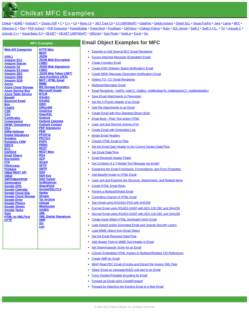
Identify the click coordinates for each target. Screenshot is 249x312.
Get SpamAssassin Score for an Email (116, 247)
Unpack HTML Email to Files (110, 141)
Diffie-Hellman (14, 131)
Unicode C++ (10, 33)
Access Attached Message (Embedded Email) (121, 57)
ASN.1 (8, 56)
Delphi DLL (183, 23)
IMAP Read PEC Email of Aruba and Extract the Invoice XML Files (134, 264)
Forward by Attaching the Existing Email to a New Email (127, 286)
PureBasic (114, 28)
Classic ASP (49, 23)
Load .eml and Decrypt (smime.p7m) (115, 124)
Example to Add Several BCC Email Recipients (122, 51)
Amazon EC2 (13, 60)
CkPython (130, 28)
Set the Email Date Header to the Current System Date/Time (131, 146)
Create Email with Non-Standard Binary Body (121, 113)
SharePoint (46, 186)
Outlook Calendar (51, 121)
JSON (43, 56)
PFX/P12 (45, 135)
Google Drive (13, 200)
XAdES (44, 209)
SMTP (43, 169)
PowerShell (97, 28)
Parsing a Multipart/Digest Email (112, 191)
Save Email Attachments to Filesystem (116, 96)
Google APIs (13, 186)
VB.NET (50, 33)
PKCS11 (45, 138)
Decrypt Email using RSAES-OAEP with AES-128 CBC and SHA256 (136, 214)
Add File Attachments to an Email (113, 107)
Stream (44, 196)
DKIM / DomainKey (17, 125)
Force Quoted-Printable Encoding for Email (119, 275)
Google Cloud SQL (17, 193)
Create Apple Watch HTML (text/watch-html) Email (124, 219)
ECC (7, 148)
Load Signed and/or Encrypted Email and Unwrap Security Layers (134, 225)
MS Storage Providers (54, 87)
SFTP (43, 165)
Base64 (9, 97)
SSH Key (45, 175)
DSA (7, 128)
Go (146, 33)
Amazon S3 (12, 67)
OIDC (42, 104)
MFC (237, 23)
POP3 (43, 141)
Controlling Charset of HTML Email (114, 197)
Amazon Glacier (15, 63)
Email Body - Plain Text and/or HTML (116, 118)
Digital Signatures (16, 135)
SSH (42, 172)
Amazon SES (13, 73)
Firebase (10, 169)
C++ (68, 23)
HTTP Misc (46, 49)
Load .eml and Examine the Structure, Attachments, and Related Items (137, 180)
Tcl (223, 28)
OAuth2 (44, 100)
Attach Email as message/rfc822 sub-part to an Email (126, 270)
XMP (42, 220)
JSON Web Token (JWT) (55, 73)
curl (41, 227)
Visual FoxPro (202, 23)
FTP (7, 162)
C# (75, 23)
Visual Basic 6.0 (32, 33)
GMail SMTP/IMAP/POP (15, 177)
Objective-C (9, 28)
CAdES (9, 108)
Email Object (13, 155)
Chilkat (6, 23)
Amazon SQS (13, 80)
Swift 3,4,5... (210, 28)
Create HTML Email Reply (108, 186)
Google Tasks (13, 210)
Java (217, 23)
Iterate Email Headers (106, 135)
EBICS (8, 145)
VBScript (95, 33)
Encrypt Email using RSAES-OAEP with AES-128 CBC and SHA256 (136, 208)
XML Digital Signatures (55, 216)
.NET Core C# (104, 23)
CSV (7, 114)
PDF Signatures (50, 128)
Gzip (7, 213)
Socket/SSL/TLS (50, 189)
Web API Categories (18, 49)
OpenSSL (45, 114)
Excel (137, 33)
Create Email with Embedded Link (114, 130)
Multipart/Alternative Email (108, 85)
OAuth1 (44, 97)
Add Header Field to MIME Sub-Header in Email (123, 242)
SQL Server (180, 28)
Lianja (227, 23)
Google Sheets (14, 206)
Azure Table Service (18, 94)
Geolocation (12, 182)
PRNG (43, 145)
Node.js (126, 33)
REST (43, 148)
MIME (43, 83)
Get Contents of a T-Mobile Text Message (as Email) (125, 163)
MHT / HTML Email (51, 80)
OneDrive (45, 111)
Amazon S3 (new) (16, 70)
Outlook (44, 117)
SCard (43, 162)
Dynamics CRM (15, 142)
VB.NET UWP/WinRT (73, 33)
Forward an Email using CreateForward (117, 281)
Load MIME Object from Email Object (116, 230)
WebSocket (47, 206)
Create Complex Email (106, 62)
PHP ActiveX (36, 28)
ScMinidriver (48, 182)
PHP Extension (57, 28)
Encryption (12, 159)
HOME (18, 23)
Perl (22, 28)
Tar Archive (47, 199)
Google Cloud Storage (19, 196)
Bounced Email (15, 101)
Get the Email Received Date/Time (114, 236)
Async (8, 84)
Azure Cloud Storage (18, 87)
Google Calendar (16, 189)
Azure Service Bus (17, 90)
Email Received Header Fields (111, 158)
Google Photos (14, 203)
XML (42, 213)
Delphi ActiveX (163, 23)
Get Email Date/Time (105, 152)
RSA (42, 155)
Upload (44, 203)
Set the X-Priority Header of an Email (116, 102)
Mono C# (86, 23)
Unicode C (234, 28)
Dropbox (10, 138)
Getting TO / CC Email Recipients (113, 79)
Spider (43, 192)
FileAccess (12, 165)
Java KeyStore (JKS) (53, 77)
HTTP (8, 220)
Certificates (12, 118)
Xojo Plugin (111, 33)
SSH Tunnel (47, 179)
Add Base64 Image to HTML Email (114, 174)
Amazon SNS (13, 77)
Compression (13, 121)
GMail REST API (15, 172)
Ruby (166, 28)
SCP (42, 158)
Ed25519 (10, 152)
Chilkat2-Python (149, 28)
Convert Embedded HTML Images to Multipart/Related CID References (138, 253)
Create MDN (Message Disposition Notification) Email (126, 74)
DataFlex (145, 23)
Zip (41, 223)
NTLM (43, 94)
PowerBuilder (78, 28)
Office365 (45, 107)
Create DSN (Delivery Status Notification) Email (122, 68)
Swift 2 (195, 28)
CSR (7, 111)
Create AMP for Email (106, 258)
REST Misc (46, 152)
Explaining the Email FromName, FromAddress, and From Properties (136, 169)
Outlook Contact (50, 124)
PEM (42, 131)
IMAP (42, 53)
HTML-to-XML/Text (17, 217)
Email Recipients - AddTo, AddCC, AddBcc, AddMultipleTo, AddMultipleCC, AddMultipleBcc (150, 90)
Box (7, 104)
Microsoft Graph (50, 90)
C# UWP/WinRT (126, 23)
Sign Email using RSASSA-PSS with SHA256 (121, 202)
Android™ (31, 23)
